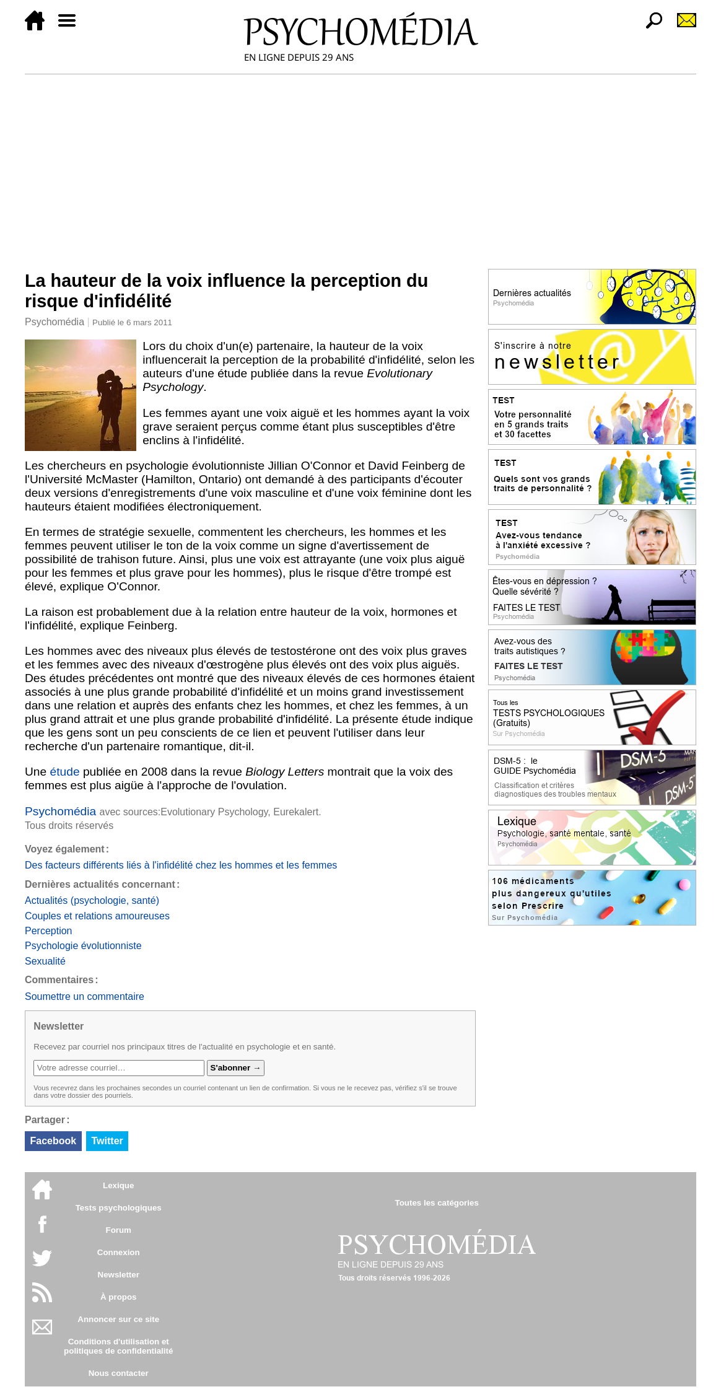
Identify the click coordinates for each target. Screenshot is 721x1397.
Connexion (118, 1252)
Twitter (107, 1141)
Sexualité (45, 961)
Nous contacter (119, 1373)
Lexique (118, 1185)
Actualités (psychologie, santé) (92, 900)
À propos (118, 1297)
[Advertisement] (360, 167)
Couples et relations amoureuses (97, 916)
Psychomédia (54, 322)
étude (65, 771)
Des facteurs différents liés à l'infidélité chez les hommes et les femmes (181, 865)
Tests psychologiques (119, 1207)
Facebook (53, 1141)
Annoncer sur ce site (118, 1319)
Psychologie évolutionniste (83, 945)
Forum (118, 1230)
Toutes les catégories (437, 1202)
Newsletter (118, 1274)
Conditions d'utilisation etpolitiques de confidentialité (118, 1346)
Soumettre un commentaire (84, 996)
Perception (48, 931)
